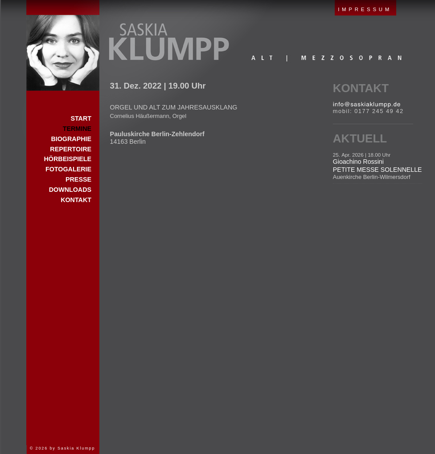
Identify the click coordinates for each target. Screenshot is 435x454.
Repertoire (70, 149)
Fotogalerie (68, 169)
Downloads (70, 189)
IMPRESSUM (365, 9)
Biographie (71, 138)
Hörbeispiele (67, 158)
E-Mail (366, 104)
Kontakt (361, 88)
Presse (78, 179)
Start (62, 45)
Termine (77, 128)
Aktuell (360, 138)
